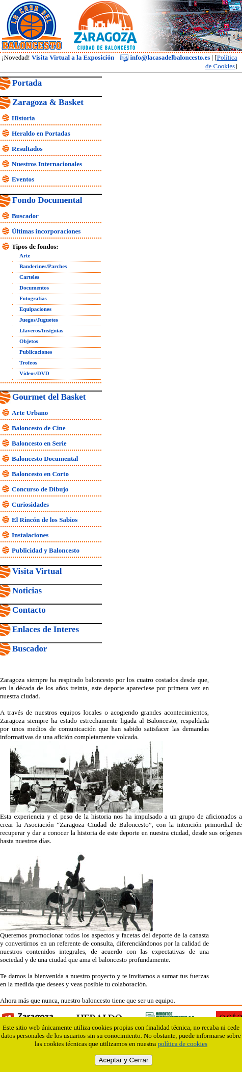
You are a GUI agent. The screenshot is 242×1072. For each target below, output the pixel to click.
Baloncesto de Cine (38, 428)
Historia (23, 118)
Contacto (29, 610)
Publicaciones (35, 352)
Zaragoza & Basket (48, 102)
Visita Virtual (37, 571)
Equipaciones (35, 309)
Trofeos (28, 362)
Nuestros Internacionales (47, 164)
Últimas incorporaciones (46, 231)
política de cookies (182, 1044)
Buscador (25, 216)
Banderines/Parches (43, 266)
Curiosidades (30, 504)
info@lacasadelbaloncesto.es (165, 57)
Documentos (34, 287)
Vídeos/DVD (34, 373)
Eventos (23, 179)
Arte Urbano (30, 412)
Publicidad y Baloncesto (45, 550)
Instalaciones (30, 535)
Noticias (27, 590)
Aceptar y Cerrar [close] (124, 1060)
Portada (27, 83)
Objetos (28, 341)
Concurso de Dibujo (40, 489)
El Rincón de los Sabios (44, 520)
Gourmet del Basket (49, 397)
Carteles (29, 277)
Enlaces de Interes (45, 629)
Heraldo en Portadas (41, 133)
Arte (24, 255)
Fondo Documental (47, 200)
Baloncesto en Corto (40, 474)
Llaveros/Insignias (41, 330)
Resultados (27, 148)
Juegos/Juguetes (38, 320)
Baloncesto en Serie (39, 443)
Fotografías (33, 298)
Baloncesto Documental (45, 458)
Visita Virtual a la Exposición (73, 57)
